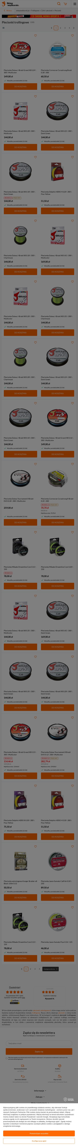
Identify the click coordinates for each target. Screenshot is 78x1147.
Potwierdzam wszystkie (39, 1133)
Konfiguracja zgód (39, 1141)
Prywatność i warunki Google (37, 1117)
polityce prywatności (28, 1114)
